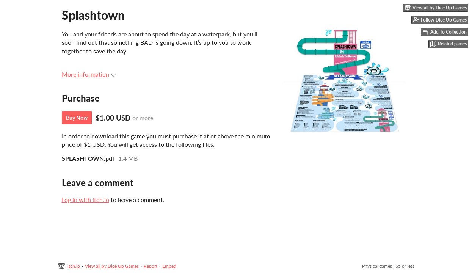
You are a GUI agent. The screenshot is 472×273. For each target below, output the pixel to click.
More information (89, 74)
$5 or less (404, 266)
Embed (169, 266)
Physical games (377, 266)
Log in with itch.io (85, 199)
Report (150, 266)
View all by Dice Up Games (112, 266)
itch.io (73, 266)
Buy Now (77, 118)
